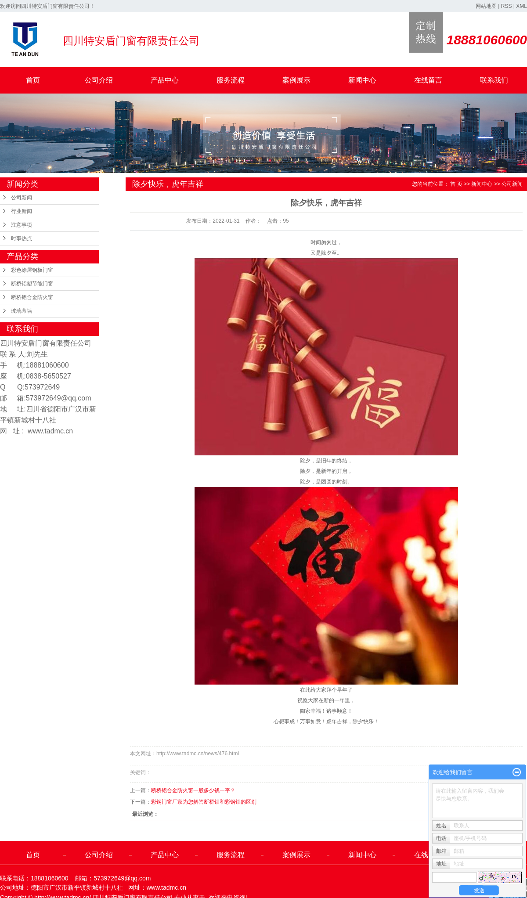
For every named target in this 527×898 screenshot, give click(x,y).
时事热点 (21, 238)
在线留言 (428, 80)
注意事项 (21, 225)
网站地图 (486, 6)
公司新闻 (21, 198)
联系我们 (494, 80)
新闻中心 (362, 80)
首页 (33, 80)
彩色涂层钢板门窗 (32, 270)
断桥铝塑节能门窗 (32, 284)
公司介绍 (99, 80)
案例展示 (296, 80)
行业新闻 (21, 211)
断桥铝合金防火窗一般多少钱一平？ (193, 790)
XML (521, 6)
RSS (506, 6)
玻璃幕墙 (21, 311)
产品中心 (165, 80)
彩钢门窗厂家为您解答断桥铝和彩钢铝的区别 (203, 802)
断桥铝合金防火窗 (32, 297)
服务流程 (231, 80)
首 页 (456, 184)
